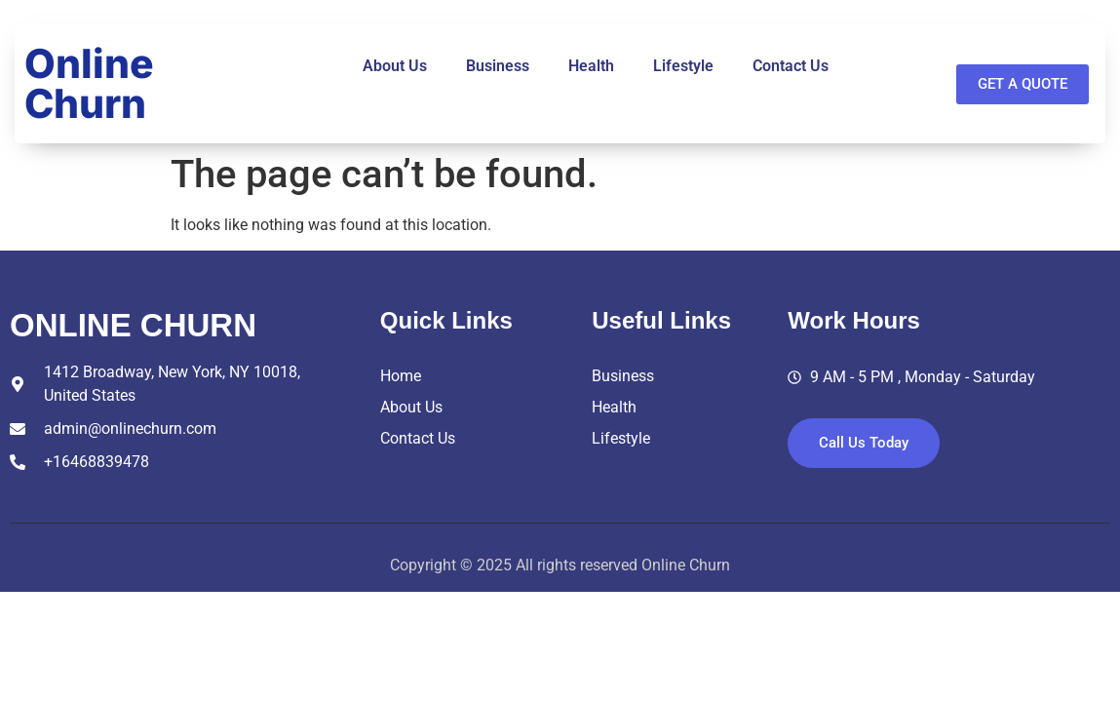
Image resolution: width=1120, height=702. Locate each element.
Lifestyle (683, 66)
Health (591, 66)
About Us (395, 66)
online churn (133, 325)
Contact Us (791, 66)
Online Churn (89, 83)
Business (497, 66)
